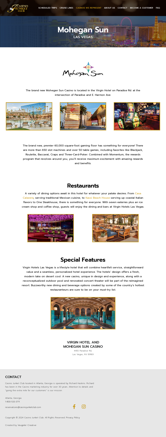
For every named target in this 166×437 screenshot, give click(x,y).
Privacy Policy (73, 417)
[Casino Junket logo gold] (18, 4)
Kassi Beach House (98, 198)
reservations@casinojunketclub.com (23, 407)
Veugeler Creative (27, 425)
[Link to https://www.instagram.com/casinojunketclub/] (83, 406)
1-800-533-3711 (12, 401)
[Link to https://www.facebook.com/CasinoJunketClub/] (74, 406)
